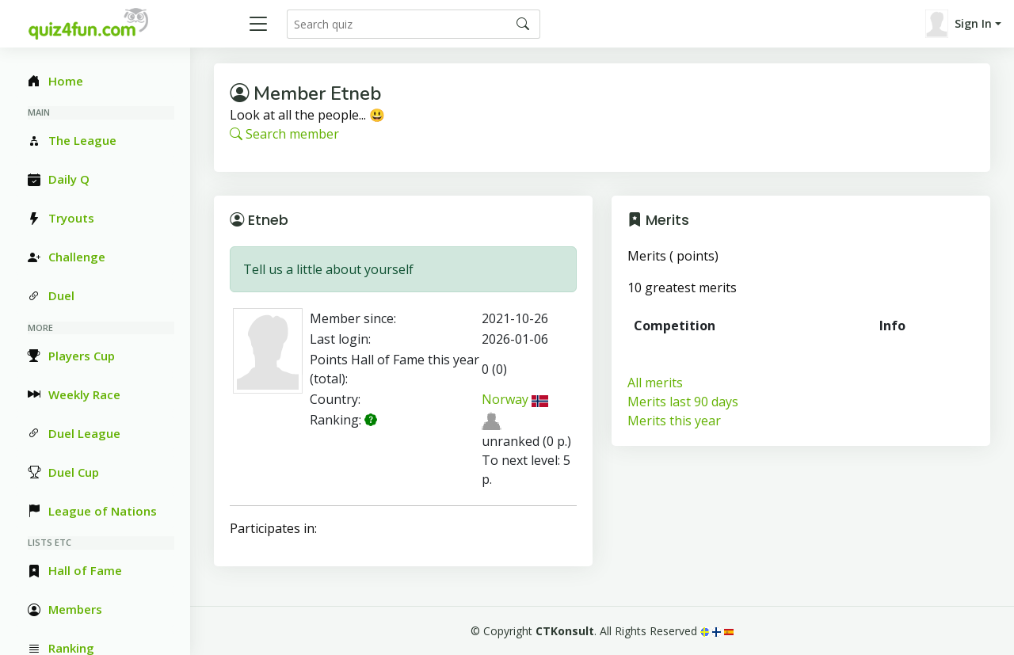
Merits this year (674, 420)
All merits (655, 382)
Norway (515, 399)
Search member (284, 134)
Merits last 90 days (682, 401)
